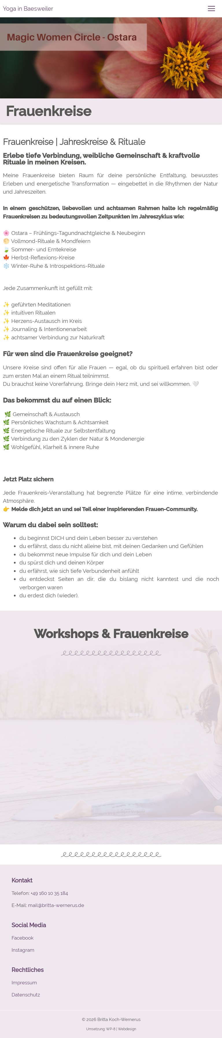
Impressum (24, 982)
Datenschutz (26, 995)
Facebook (23, 938)
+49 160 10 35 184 (49, 893)
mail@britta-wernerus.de (56, 905)
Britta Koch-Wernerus (118, 1019)
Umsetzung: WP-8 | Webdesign (111, 1029)
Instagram (23, 950)
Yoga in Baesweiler (28, 8)
